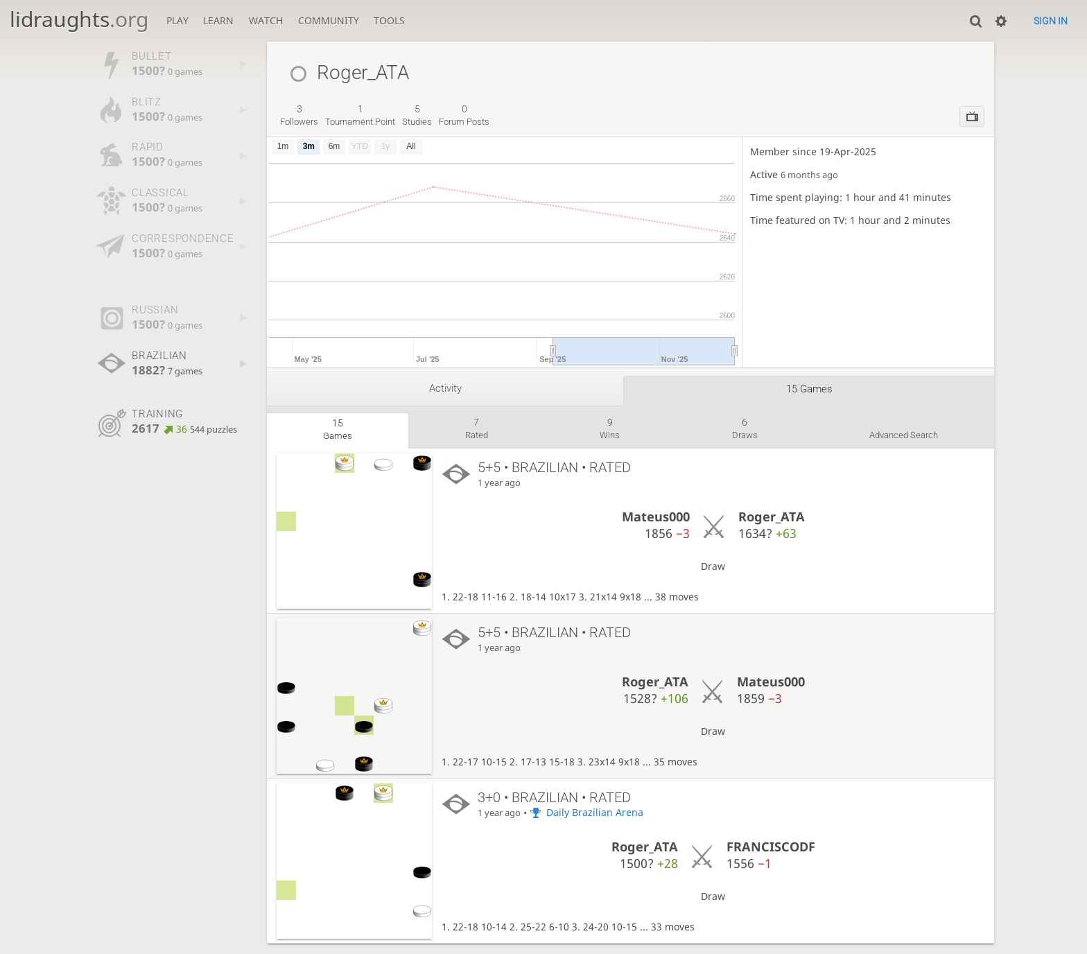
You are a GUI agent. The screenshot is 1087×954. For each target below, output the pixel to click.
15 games (809, 389)
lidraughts (79, 19)
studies (417, 115)
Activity (445, 388)
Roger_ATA (771, 516)
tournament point (360, 115)
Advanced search (903, 435)
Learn (218, 20)
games (337, 429)
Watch (266, 20)
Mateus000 (656, 516)
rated (476, 428)
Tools (389, 20)
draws (745, 428)
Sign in (1051, 20)
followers (299, 115)
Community (328, 20)
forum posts (464, 115)
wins (610, 428)
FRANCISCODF (771, 846)
